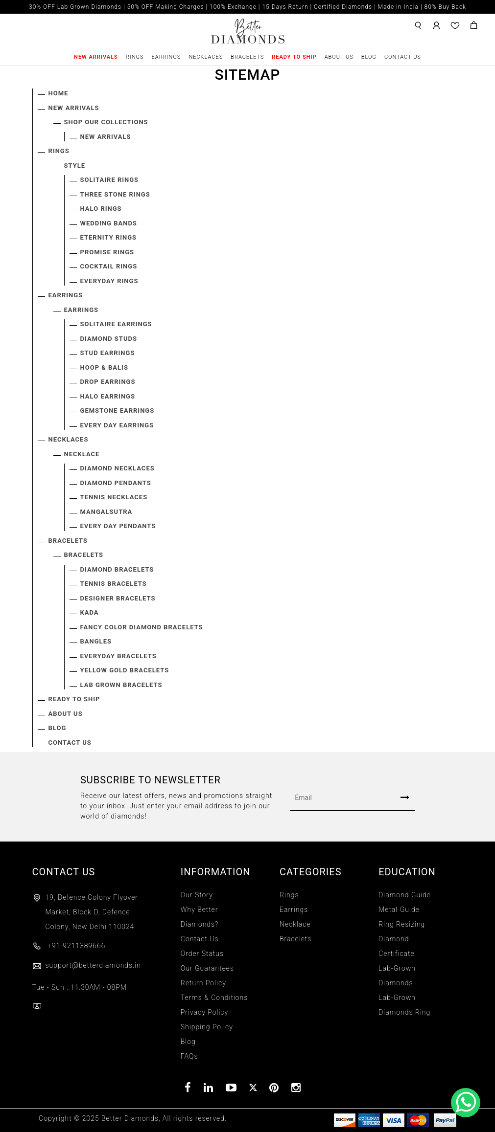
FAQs (189, 1056)
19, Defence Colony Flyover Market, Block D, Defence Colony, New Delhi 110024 (92, 912)
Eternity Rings (108, 237)
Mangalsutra (106, 511)
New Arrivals (96, 57)
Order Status (202, 953)
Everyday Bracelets (118, 656)
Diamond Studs (108, 338)
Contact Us (402, 57)
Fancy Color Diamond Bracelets (141, 627)
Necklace (295, 924)
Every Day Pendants (118, 526)
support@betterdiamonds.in (86, 965)
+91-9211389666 (69, 946)
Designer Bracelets (118, 598)
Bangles (96, 641)
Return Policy (203, 983)
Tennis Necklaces (114, 497)
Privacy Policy (204, 1012)
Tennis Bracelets (113, 583)
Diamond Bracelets (117, 569)
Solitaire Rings (109, 179)
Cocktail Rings (109, 266)
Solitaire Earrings (116, 324)
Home (58, 93)
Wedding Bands (108, 223)
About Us (339, 57)
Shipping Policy (207, 1027)
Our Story (197, 895)
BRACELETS (84, 554)
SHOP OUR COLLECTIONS (106, 122)
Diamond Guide (404, 895)
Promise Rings (107, 252)
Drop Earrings (108, 381)
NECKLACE (82, 454)
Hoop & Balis (104, 367)
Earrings (166, 57)
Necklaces (206, 57)
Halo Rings (101, 208)
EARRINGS (81, 309)
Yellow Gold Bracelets (124, 670)
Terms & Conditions (214, 997)
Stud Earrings (107, 352)
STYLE (75, 165)
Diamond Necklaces (117, 468)
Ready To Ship (294, 57)
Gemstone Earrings (117, 410)
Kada (89, 612)
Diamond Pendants (115, 483)
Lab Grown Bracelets (121, 684)
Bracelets (247, 57)
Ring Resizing (401, 924)
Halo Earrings (107, 396)
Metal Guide (399, 909)
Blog (369, 57)
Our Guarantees (207, 968)
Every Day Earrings (117, 425)
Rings (135, 57)
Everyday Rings (109, 281)
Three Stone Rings (115, 194)
